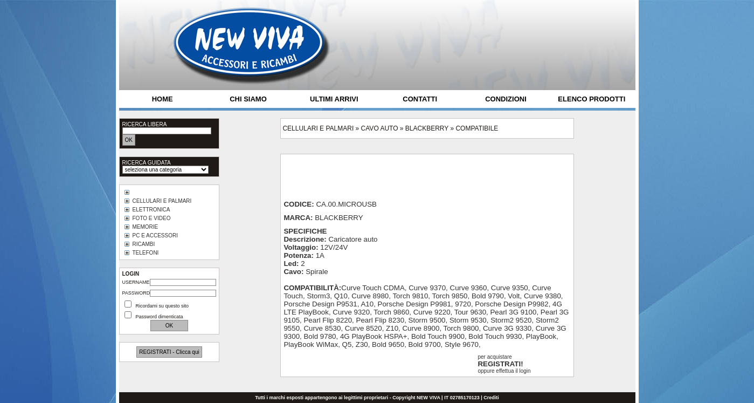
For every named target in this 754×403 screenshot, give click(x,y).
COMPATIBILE (476, 128)
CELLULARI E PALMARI (162, 201)
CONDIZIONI (506, 99)
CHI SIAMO (248, 99)
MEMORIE (145, 227)
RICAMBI (144, 244)
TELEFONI (146, 253)
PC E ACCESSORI (155, 235)
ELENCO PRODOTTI (591, 99)
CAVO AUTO (379, 128)
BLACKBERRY (426, 128)
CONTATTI (420, 99)
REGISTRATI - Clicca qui (169, 352)
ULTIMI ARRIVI (334, 99)
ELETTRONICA (151, 210)
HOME (162, 99)
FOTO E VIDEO (152, 218)
